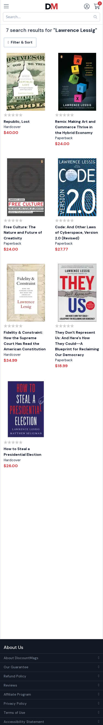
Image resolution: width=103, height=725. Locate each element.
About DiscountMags (21, 658)
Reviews (10, 685)
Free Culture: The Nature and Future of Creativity (23, 233)
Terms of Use (14, 712)
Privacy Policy (15, 703)
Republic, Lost (17, 121)
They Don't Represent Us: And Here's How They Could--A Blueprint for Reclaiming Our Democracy (77, 343)
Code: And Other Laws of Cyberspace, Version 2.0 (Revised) (76, 233)
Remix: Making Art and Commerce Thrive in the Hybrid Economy (75, 127)
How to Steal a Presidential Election (22, 451)
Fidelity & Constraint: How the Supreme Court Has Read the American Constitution (25, 341)
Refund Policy (15, 676)
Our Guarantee (16, 667)
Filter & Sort (20, 42)
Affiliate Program (17, 694)
